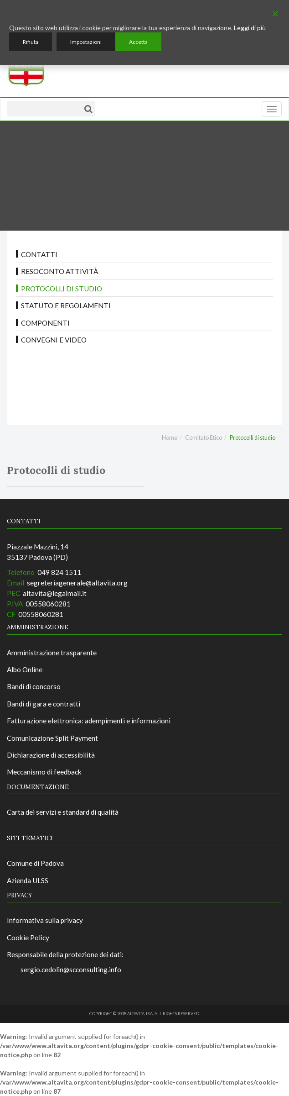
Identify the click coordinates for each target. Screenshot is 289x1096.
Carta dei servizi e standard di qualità (63, 812)
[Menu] (272, 109)
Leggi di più (250, 28)
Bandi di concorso (34, 686)
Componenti (45, 323)
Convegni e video (54, 340)
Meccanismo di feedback (44, 772)
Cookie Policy (28, 937)
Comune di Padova (35, 863)
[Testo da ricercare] (43, 109)
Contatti (39, 254)
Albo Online (24, 669)
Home (169, 437)
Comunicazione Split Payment (52, 738)
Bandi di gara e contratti (43, 704)
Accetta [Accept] (138, 41)
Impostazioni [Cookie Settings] (86, 41)
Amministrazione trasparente (52, 652)
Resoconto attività (59, 271)
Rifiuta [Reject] (30, 41)
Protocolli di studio (61, 289)
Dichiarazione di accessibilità (51, 755)
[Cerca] (88, 108)
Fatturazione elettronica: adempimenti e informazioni (88, 721)
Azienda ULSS (27, 880)
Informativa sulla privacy (45, 920)
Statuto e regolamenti (66, 305)
